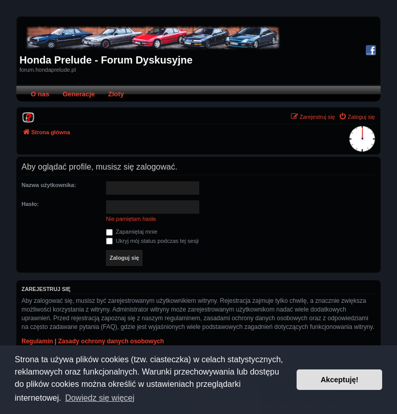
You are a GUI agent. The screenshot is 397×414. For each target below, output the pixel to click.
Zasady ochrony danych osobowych (111, 341)
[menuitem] (28, 117)
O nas (40, 94)
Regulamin (37, 341)
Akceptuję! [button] (340, 380)
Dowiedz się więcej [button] (99, 398)
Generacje (78, 94)
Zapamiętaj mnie (131, 232)
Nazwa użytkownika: (49, 185)
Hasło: (30, 204)
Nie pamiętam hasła (131, 219)
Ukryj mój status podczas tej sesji (152, 241)
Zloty (116, 94)
